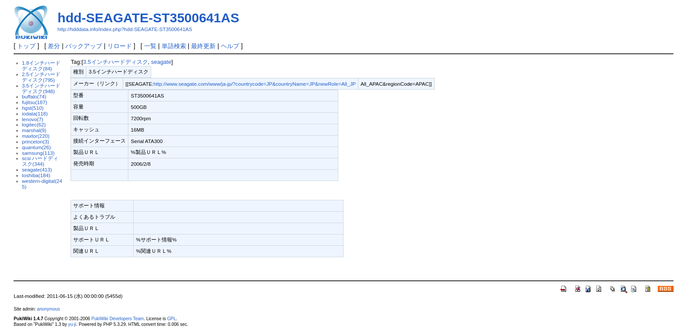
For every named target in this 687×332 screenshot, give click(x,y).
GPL (171, 318)
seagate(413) (37, 169)
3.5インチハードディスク (115, 62)
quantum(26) (36, 147)
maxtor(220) (36, 136)
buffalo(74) (34, 96)
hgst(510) (32, 108)
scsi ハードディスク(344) (40, 161)
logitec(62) (34, 124)
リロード (119, 45)
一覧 (150, 45)
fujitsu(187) (34, 102)
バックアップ (83, 45)
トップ (26, 45)
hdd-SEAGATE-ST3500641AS (148, 17)
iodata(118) (35, 113)
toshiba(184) (36, 175)
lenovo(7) (32, 119)
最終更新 (203, 45)
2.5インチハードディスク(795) (41, 77)
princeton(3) (35, 141)
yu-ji (72, 324)
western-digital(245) (42, 183)
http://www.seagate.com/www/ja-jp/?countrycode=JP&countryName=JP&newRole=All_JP (254, 84)
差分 (54, 45)
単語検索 (174, 45)
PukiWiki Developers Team (117, 318)
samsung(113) (38, 153)
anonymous (48, 309)
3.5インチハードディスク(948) (41, 88)
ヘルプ (230, 45)
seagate (161, 62)
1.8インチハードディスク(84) (41, 65)
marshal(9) (34, 130)
